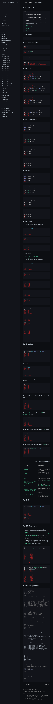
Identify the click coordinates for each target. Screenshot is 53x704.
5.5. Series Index (5, 64)
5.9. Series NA (5, 72)
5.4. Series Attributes (6, 62)
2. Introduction (5, 48)
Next (47, 684)
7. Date (3, 90)
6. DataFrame (4, 88)
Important (26, 11)
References (4, 20)
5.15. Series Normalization (7, 83)
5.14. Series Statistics (6, 81)
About (31, 2)
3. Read (3, 50)
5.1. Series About (5, 56)
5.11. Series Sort (5, 75)
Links (3, 18)
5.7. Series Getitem (6, 68)
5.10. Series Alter (5, 74)
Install (3, 12)
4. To (2, 52)
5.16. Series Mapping (6, 85)
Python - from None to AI (10, 2)
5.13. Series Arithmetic (7, 79)
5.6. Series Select (5, 66)
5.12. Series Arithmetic (7, 77)
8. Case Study (4, 92)
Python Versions (5, 14)
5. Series (3, 54)
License (3, 10)
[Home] (26, 2)
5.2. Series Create (5, 58)
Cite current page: (27, 693)
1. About (3, 46)
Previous (27, 684)
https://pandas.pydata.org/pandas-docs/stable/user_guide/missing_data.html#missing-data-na (38, 19)
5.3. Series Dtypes (6, 60)
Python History (5, 16)
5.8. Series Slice (5, 70)
